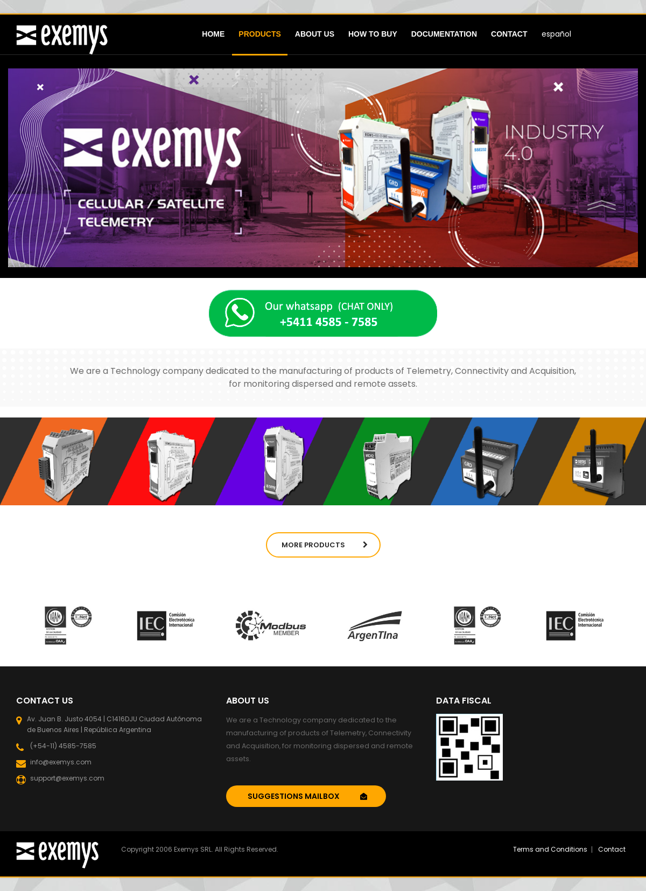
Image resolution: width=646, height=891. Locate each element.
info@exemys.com (59, 762)
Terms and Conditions (550, 849)
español (556, 34)
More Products (325, 545)
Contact (612, 849)
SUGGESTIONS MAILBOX (307, 796)
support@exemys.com (65, 779)
